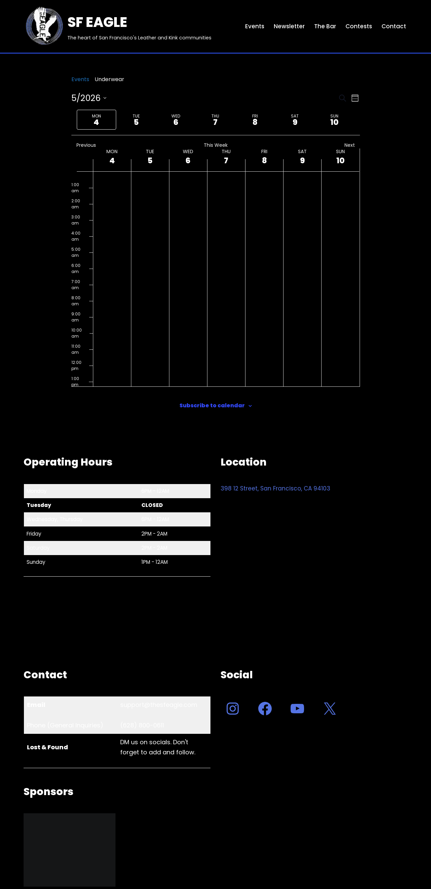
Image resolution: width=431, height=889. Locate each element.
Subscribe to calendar (212, 405)
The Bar (325, 26)
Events (254, 26)
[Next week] (359, 119)
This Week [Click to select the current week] (216, 145)
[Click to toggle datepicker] (88, 98)
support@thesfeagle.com (158, 704)
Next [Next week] (352, 145)
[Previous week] (73, 119)
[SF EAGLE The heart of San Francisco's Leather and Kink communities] (117, 26)
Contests (358, 26)
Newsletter (289, 26)
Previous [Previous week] (83, 145)
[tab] (97, 120)
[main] (215, 252)
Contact (394, 26)
